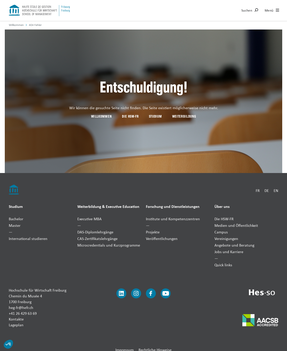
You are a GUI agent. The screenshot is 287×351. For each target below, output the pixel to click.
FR (258, 190)
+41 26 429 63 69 (23, 313)
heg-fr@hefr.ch (21, 307)
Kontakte (16, 319)
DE (266, 190)
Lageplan (16, 324)
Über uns (222, 206)
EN (276, 190)
